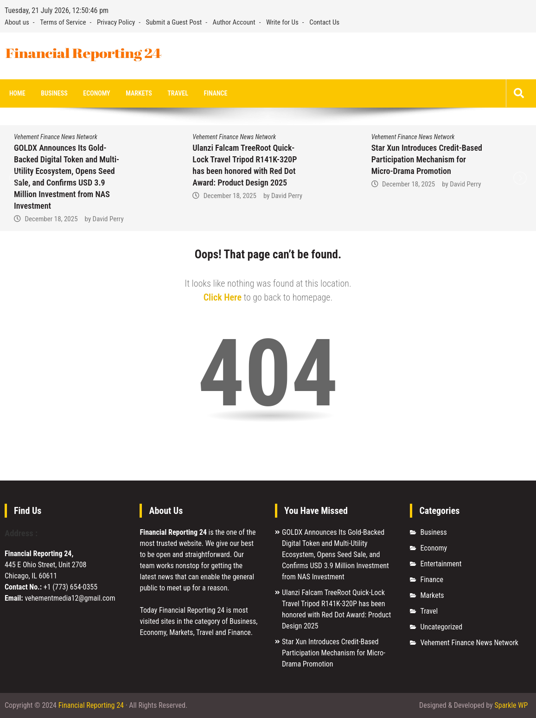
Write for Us (282, 22)
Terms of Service (63, 22)
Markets (139, 93)
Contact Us (324, 22)
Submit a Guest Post (174, 22)
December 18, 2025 (51, 219)
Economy (96, 93)
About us (17, 22)
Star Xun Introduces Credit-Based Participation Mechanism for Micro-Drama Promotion (426, 159)
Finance (216, 93)
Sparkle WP (511, 705)
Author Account (234, 22)
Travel (177, 93)
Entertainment (440, 563)
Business (54, 93)
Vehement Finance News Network (55, 137)
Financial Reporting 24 (91, 705)
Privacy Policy (116, 22)
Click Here (223, 297)
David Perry (108, 219)
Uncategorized (441, 626)
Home (17, 93)
